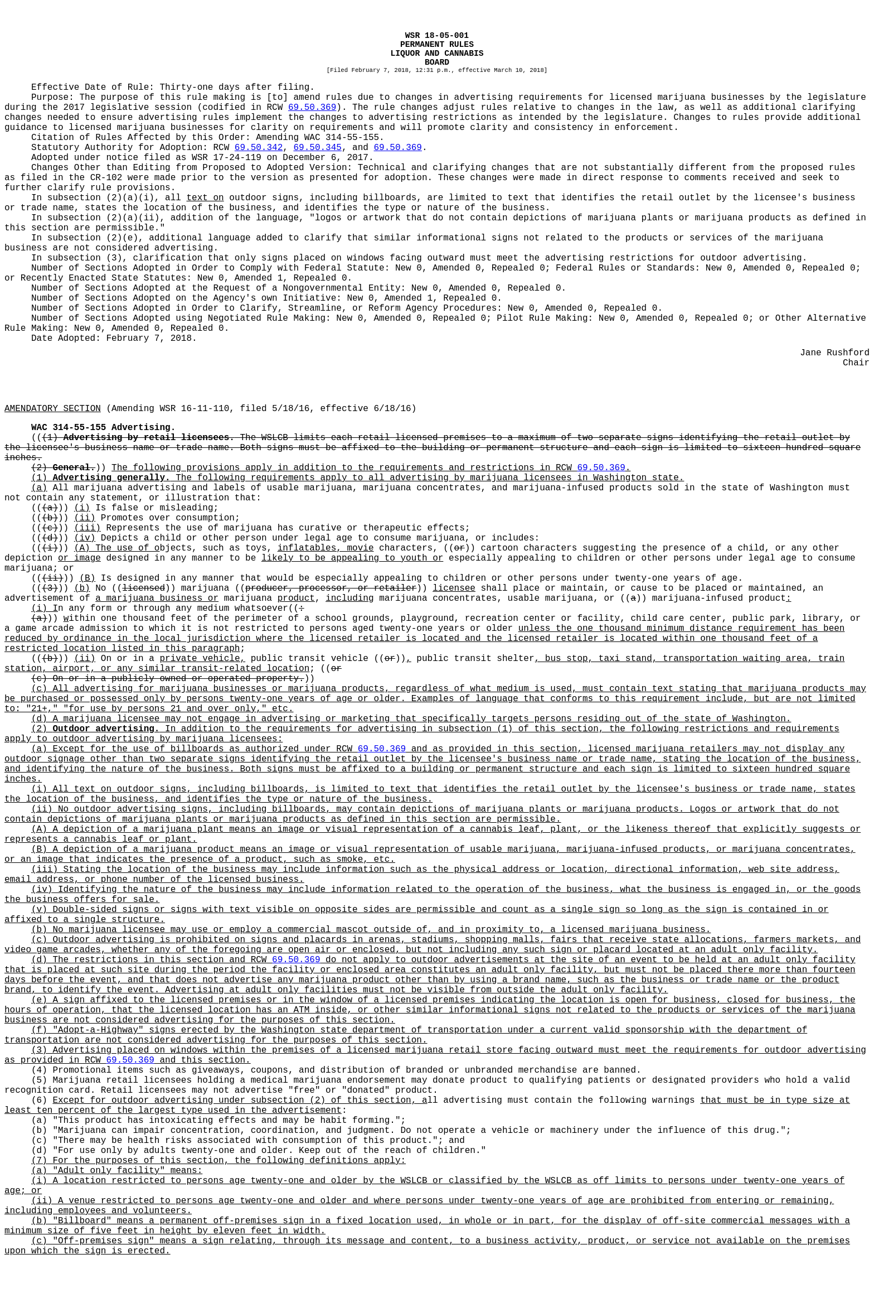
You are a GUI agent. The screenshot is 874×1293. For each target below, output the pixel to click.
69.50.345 (317, 148)
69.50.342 (259, 148)
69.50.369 (312, 108)
